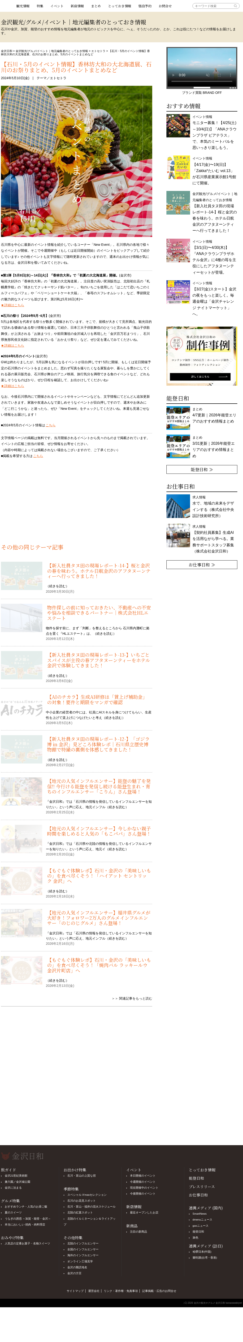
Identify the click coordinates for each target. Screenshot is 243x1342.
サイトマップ (75, 1291)
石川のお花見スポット (81, 1200)
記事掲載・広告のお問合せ (159, 1291)
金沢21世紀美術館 (16, 1175)
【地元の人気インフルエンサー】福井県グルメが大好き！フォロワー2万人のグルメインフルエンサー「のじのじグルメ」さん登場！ (98, 918)
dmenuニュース (202, 1219)
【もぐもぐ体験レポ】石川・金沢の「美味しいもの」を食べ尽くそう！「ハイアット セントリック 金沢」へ (99, 876)
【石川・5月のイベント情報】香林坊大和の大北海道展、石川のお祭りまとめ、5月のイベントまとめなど (76, 67)
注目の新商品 (138, 1231)
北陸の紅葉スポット (80, 1212)
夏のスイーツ (13, 1212)
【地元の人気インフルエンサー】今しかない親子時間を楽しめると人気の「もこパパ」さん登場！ (99, 831)
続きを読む (57, 586)
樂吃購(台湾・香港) (205, 1257)
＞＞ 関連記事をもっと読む (132, 998)
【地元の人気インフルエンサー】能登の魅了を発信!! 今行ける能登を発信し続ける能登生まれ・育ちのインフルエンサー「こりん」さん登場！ (99, 786)
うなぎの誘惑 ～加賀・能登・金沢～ (28, 1218)
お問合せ (165, 6)
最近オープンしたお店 (144, 1212)
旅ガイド (8, 1170)
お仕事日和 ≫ (202, 564)
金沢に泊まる (13, 1187)
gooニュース (200, 1225)
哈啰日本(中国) (202, 1251)
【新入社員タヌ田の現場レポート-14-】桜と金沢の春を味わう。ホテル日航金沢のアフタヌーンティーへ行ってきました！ (99, 570)
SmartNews (200, 1213)
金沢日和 (6, 51)
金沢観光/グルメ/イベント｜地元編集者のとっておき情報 (52, 51)
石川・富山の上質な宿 (81, 1175)
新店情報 (77, 6)
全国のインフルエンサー (83, 1249)
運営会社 (94, 1291)
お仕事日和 (198, 1195)
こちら (51, 425)
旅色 (195, 1237)
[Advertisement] (76, 504)
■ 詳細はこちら (12, 305)
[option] (201, 356)
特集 (40, 6)
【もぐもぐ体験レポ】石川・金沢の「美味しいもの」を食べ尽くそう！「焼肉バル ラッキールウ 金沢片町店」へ (99, 965)
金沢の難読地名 (77, 1267)
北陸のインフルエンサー (83, 1243)
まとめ (96, 6)
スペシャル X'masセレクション (87, 1194)
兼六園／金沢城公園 (17, 1181)
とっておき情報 (119, 6)
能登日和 (196, 1178)
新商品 (132, 1226)
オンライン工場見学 (80, 1261)
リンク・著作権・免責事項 (121, 1291)
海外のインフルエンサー (83, 1255)
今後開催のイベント (143, 1193)
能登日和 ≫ (202, 469)
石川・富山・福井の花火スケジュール (91, 1206)
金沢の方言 (74, 1273)
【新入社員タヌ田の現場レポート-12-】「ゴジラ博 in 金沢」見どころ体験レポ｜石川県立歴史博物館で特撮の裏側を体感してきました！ (98, 744)
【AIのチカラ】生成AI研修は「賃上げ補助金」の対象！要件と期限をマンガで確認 (97, 699)
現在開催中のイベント (144, 1187)
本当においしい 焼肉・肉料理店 (25, 1224)
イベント (57, 6)
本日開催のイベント (143, 1175)
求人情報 (213, 539)
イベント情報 (214, 170)
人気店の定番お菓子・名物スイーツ (27, 1243)
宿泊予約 (145, 6)
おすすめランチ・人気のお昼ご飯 (26, 1206)
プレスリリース (202, 1186)
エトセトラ (98, 51)
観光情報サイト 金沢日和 (7, 6)
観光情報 (23, 6)
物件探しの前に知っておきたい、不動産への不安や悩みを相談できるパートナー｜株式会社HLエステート (99, 612)
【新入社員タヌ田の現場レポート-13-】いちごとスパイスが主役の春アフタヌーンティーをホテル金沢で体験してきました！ (98, 660)
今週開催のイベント (143, 1181)
